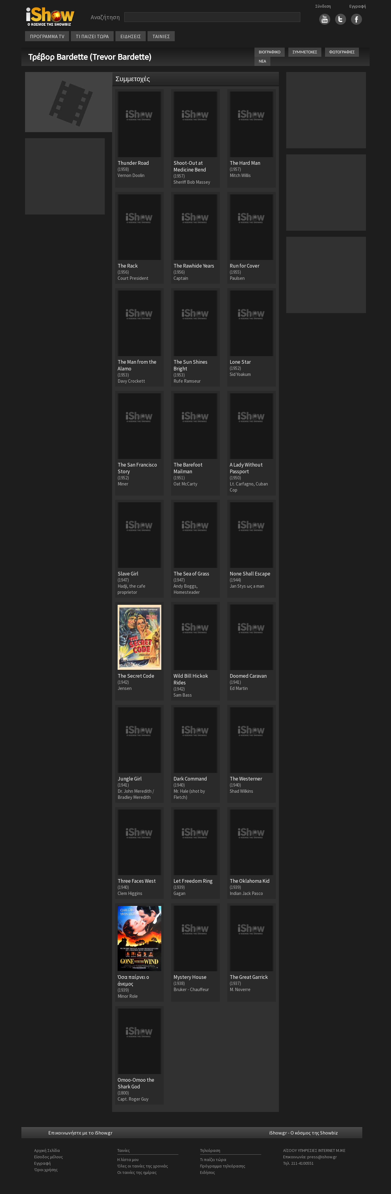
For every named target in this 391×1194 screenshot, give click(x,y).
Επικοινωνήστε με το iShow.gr (80, 1133)
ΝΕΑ (262, 61)
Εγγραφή (357, 6)
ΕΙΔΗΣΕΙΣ (130, 36)
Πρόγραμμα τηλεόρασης (222, 1166)
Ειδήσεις (207, 1172)
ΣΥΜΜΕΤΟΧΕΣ (305, 52)
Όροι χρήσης (46, 1169)
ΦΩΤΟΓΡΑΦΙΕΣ (342, 52)
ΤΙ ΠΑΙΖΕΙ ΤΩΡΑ (92, 36)
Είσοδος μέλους (48, 1157)
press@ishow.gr (322, 1157)
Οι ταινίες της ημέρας (137, 1172)
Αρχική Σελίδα (47, 1150)
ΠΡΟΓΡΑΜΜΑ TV (47, 36)
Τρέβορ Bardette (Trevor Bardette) (90, 56)
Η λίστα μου (128, 1159)
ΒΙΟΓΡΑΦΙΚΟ (269, 52)
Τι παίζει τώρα (213, 1159)
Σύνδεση (323, 6)
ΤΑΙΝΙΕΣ (161, 36)
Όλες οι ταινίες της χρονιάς (142, 1166)
